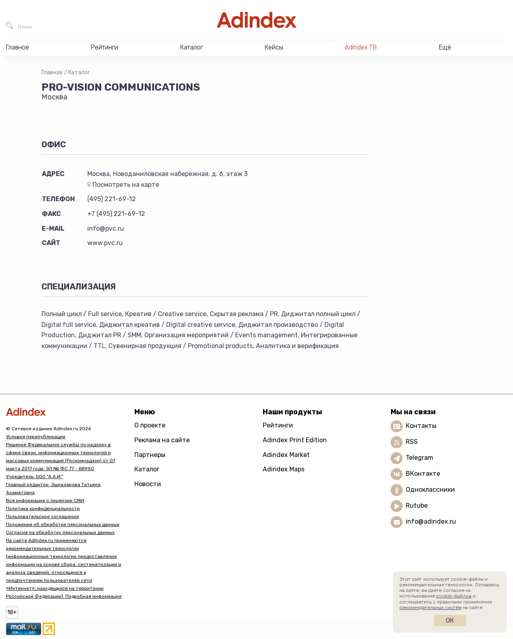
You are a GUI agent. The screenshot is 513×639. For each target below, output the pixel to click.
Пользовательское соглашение (42, 516)
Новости (147, 484)
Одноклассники (430, 490)
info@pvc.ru (105, 228)
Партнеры (149, 455)
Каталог (79, 72)
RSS (412, 442)
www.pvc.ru (105, 243)
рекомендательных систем (430, 607)
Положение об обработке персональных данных (62, 524)
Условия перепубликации (35, 436)
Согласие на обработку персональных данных (60, 532)
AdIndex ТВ (361, 47)
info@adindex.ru (431, 522)
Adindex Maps (284, 469)
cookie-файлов (454, 596)
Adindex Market (286, 455)
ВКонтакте (423, 474)
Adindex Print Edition (295, 440)
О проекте (149, 425)
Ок (450, 620)
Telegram (419, 458)
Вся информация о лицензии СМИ (45, 500)
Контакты (421, 426)
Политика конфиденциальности (43, 508)
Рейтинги (278, 425)
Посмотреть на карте (123, 184)
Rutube (417, 506)
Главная (51, 72)
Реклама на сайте (162, 440)
